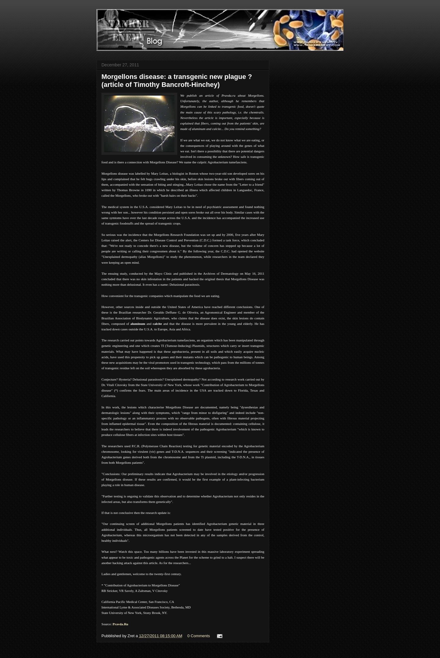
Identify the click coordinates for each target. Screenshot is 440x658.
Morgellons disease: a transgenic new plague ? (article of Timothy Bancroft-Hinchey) (176, 80)
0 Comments (198, 636)
